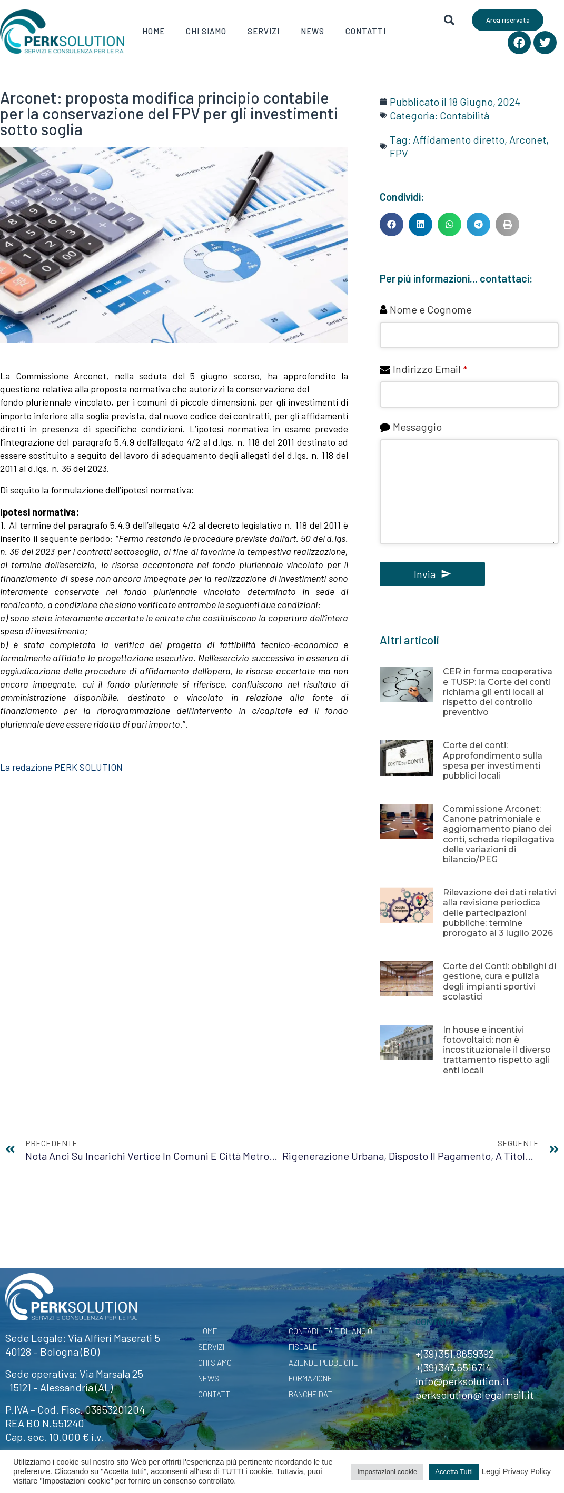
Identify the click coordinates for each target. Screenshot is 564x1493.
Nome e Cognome (431, 309)
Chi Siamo (206, 31)
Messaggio (417, 426)
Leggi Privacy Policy (516, 1471)
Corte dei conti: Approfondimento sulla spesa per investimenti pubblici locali (492, 760)
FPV (399, 153)
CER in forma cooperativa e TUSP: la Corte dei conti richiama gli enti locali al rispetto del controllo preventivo (497, 692)
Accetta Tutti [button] (454, 1472)
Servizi (264, 31)
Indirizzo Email (430, 368)
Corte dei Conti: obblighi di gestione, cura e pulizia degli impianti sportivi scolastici (499, 981)
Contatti (365, 31)
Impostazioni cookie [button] (387, 1472)
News (312, 31)
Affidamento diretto (458, 139)
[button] (391, 224)
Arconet (527, 139)
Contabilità (464, 115)
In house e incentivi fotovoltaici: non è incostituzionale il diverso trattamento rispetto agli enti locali (497, 1050)
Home (153, 31)
